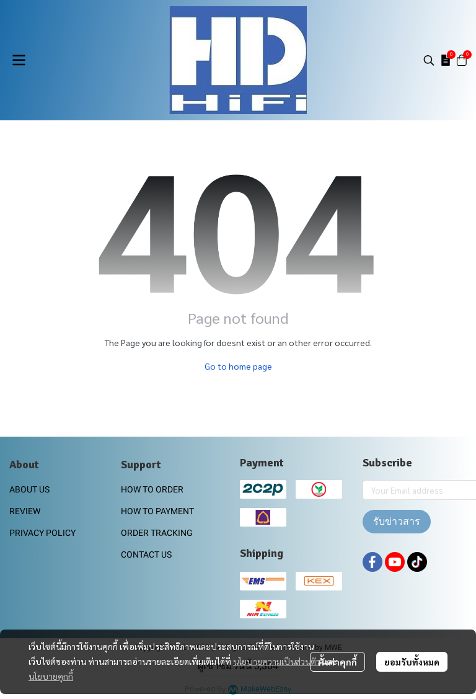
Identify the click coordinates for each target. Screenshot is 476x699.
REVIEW (24, 511)
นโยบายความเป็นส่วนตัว (276, 661)
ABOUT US (29, 489)
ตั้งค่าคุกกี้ (337, 661)
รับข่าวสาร (396, 521)
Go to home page (238, 366)
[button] (429, 60)
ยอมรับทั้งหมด (411, 661)
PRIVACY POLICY (42, 533)
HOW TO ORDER (152, 489)
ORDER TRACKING (157, 533)
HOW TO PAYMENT (157, 511)
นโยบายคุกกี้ (51, 676)
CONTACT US (146, 554)
